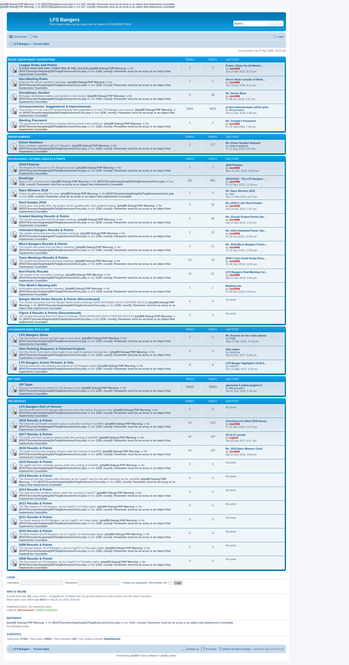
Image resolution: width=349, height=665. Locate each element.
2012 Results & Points (35, 503)
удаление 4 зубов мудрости (244, 385)
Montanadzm (237, 110)
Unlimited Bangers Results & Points (46, 230)
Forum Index (41, 649)
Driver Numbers (19, 137)
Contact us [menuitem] (192, 649)
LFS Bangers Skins (33, 335)
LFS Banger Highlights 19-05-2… (246, 363)
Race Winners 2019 (33, 190)
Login (11, 577)
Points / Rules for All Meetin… (244, 65)
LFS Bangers (21, 649)
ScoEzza (234, 352)
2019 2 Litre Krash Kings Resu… (246, 258)
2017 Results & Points (35, 434)
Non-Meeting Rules (33, 79)
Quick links (20, 36)
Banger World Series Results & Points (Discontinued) (59, 299)
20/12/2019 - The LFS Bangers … (246, 178)
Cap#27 (234, 437)
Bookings (26, 178)
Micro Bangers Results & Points (43, 244)
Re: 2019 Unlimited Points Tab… (246, 230)
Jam (231, 193)
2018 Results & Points (35, 420)
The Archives (17, 401)
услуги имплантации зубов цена (247, 107)
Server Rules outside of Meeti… (246, 79)
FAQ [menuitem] (35, 36)
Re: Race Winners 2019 (240, 190)
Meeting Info (233, 285)
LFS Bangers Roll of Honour (40, 406)
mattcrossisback (238, 145)
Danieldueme (112, 638)
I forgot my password (134, 582)
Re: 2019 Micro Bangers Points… (246, 244)
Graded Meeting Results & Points (44, 216)
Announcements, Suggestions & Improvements (55, 106)
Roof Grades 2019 (32, 202)
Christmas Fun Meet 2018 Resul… (247, 421)
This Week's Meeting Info (38, 285)
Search (273, 23)
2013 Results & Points (35, 489)
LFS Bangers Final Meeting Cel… (246, 272)
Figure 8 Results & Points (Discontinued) (50, 313)
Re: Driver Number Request (243, 142)
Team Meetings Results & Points (43, 257)
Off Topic (14, 379)
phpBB (133, 655)
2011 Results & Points (35, 517)
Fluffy (232, 338)
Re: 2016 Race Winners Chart (244, 448)
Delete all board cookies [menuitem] (236, 649)
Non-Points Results (33, 271)
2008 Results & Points (35, 558)
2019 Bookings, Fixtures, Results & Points (36, 159)
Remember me (160, 582)
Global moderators (47, 610)
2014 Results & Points (35, 475)
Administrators (25, 610)
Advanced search (280, 23)
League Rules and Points (38, 65)
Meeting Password (33, 120)
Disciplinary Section (34, 92)
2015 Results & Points (35, 462)
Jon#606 (234, 68)
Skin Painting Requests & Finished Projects (52, 349)
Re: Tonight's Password (241, 120)
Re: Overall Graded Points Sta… (246, 216)
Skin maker (233, 349)
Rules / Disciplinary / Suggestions (31, 59)
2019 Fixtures (29, 164)
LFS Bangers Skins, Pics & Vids (28, 329)
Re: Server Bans (236, 93)
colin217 (234, 366)
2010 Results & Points (35, 531)
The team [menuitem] (210, 649)
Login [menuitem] (280, 36)
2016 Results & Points (35, 448)
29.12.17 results (236, 434)
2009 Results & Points (35, 545)
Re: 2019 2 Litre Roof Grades (244, 203)
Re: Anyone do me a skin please (246, 335)
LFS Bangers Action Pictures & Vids (46, 362)
